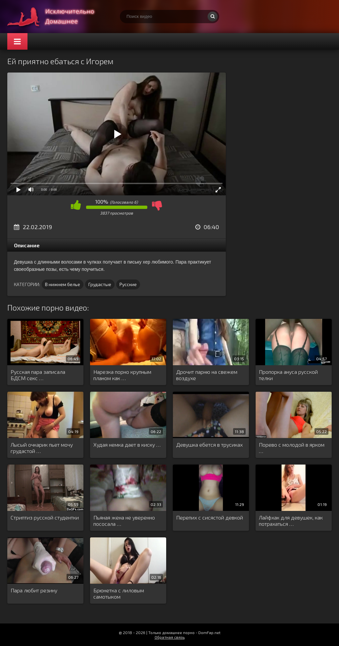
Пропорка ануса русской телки (288, 375)
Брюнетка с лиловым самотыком (118, 593)
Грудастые (99, 284)
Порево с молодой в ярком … (291, 447)
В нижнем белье (62, 284)
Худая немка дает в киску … (127, 444)
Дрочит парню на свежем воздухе (206, 375)
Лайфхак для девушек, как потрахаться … (291, 520)
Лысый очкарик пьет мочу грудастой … (42, 447)
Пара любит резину (34, 590)
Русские (128, 284)
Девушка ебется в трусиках (209, 444)
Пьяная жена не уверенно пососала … (124, 520)
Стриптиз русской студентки (45, 517)
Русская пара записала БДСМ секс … (38, 375)
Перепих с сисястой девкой (209, 517)
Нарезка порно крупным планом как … (122, 375)
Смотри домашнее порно (57, 16)
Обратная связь (170, 637)
